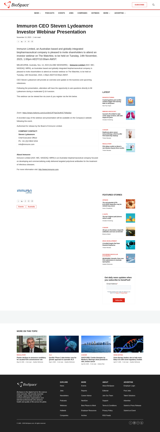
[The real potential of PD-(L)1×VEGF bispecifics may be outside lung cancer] (130, 203)
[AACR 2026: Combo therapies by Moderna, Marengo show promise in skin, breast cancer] (96, 344)
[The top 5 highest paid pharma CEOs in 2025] (130, 218)
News (36, 13)
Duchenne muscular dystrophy (110, 255)
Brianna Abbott (106, 234)
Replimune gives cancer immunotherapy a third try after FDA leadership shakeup (112, 133)
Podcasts (49, 13)
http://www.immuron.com (48, 169)
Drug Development (109, 241)
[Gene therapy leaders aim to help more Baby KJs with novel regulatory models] (128, 344)
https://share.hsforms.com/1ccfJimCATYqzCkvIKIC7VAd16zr (47, 113)
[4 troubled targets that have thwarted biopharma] (130, 244)
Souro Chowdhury (107, 208)
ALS (50, 355)
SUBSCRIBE (139, 5)
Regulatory (107, 144)
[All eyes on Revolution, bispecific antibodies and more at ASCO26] (130, 231)
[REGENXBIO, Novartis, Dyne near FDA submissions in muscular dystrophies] (130, 258)
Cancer (105, 130)
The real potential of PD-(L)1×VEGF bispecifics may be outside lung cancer (111, 204)
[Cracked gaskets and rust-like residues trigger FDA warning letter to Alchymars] (130, 101)
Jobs (71, 13)
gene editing (118, 355)
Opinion (105, 200)
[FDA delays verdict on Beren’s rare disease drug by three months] (130, 147)
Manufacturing (108, 97)
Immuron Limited (77, 65)
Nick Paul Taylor (106, 105)
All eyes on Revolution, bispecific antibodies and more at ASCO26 (112, 231)
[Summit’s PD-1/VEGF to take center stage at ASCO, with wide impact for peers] (130, 115)
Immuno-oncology (109, 111)
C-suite (105, 214)
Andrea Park (101, 364)
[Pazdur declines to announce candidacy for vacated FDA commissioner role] (32, 344)
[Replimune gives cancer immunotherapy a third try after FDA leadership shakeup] (130, 133)
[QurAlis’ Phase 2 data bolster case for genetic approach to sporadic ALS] (64, 344)
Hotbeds (95, 13)
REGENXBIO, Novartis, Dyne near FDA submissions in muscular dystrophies (113, 260)
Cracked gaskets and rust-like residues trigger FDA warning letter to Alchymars (111, 101)
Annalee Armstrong (107, 120)
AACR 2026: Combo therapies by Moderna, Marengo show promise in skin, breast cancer (94, 359)
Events (61, 13)
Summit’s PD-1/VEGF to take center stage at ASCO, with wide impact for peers (112, 115)
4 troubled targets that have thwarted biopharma (111, 244)
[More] (40, 13)
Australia (31, 207)
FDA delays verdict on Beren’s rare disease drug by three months (113, 147)
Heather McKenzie (107, 264)
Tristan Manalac (106, 138)
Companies (82, 13)
